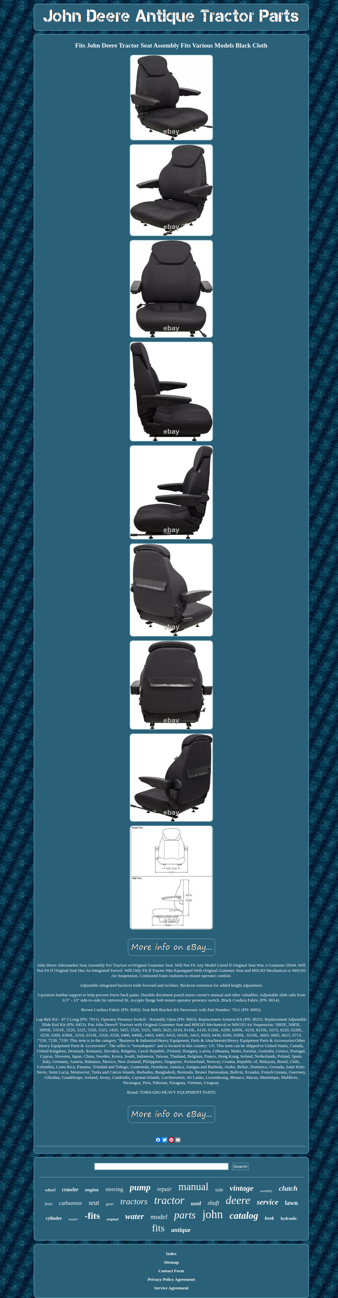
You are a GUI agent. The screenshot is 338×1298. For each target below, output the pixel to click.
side (219, 1189)
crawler (70, 1189)
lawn (291, 1202)
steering (114, 1189)
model (159, 1217)
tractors (134, 1201)
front (48, 1204)
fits (158, 1227)
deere (238, 1200)
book (269, 1218)
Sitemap (171, 1262)
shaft (213, 1203)
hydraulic (289, 1218)
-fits (92, 1216)
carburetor (70, 1203)
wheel (50, 1189)
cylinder (54, 1218)
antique (181, 1229)
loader (73, 1219)
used (196, 1203)
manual (193, 1186)
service (267, 1202)
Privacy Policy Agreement (171, 1279)
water (134, 1216)
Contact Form (171, 1270)
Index (171, 1253)
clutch (288, 1188)
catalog (243, 1215)
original (112, 1219)
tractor (169, 1200)
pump (140, 1187)
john (212, 1214)
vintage (242, 1188)
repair (164, 1189)
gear (110, 1203)
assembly (266, 1191)
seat (93, 1202)
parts (185, 1215)
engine (92, 1189)
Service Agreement (171, 1287)
